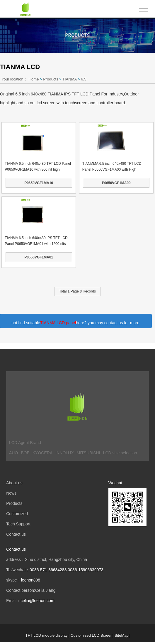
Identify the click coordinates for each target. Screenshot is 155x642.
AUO (13, 453)
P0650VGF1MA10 (38, 183)
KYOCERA (42, 453)
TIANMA (69, 79)
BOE (25, 453)
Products (50, 79)
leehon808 (30, 580)
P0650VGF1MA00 (116, 183)
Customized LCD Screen (92, 635)
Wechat (115, 482)
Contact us (16, 534)
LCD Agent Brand (25, 442)
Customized (17, 513)
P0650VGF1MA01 (38, 257)
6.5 (83, 79)
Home (34, 79)
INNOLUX (64, 453)
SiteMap (122, 635)
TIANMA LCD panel (58, 322)
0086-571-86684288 (48, 569)
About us (14, 482)
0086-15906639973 (85, 569)
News (11, 493)
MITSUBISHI (88, 453)
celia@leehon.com (37, 600)
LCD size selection (120, 453)
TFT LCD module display (46, 635)
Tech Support (18, 524)
